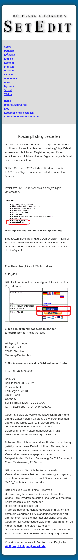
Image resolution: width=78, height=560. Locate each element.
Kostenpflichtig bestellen (19, 112)
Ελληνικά (9, 54)
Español (9, 62)
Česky (7, 46)
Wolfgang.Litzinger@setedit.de (25, 546)
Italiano (8, 74)
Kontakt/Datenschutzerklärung (22, 116)
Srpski (8, 90)
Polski (7, 82)
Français (9, 66)
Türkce (8, 94)
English (8, 58)
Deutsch (9, 50)
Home (7, 100)
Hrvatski (9, 70)
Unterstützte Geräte (15, 104)
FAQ (6, 108)
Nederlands (10, 78)
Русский (9, 86)
